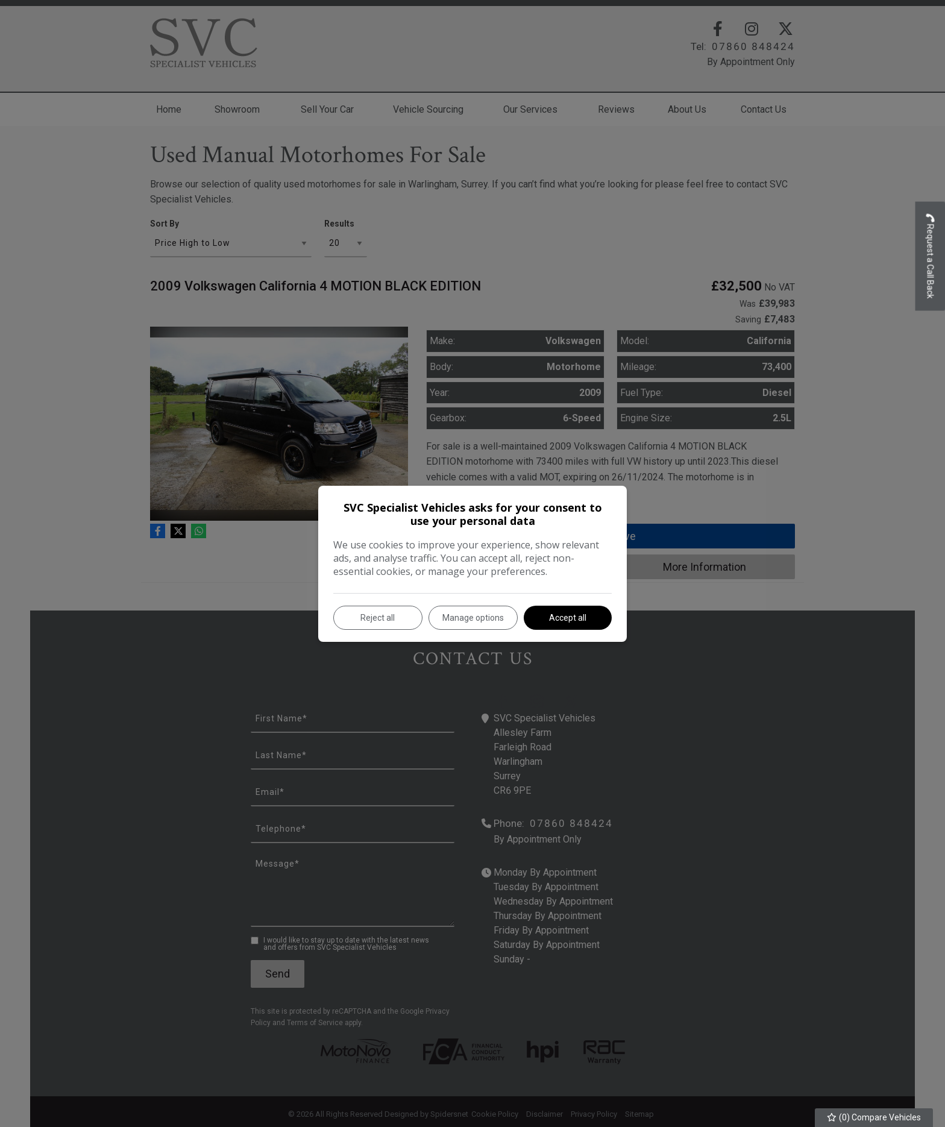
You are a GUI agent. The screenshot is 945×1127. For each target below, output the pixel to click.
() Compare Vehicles (874, 1117)
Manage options (473, 618)
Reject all (377, 618)
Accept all (567, 618)
